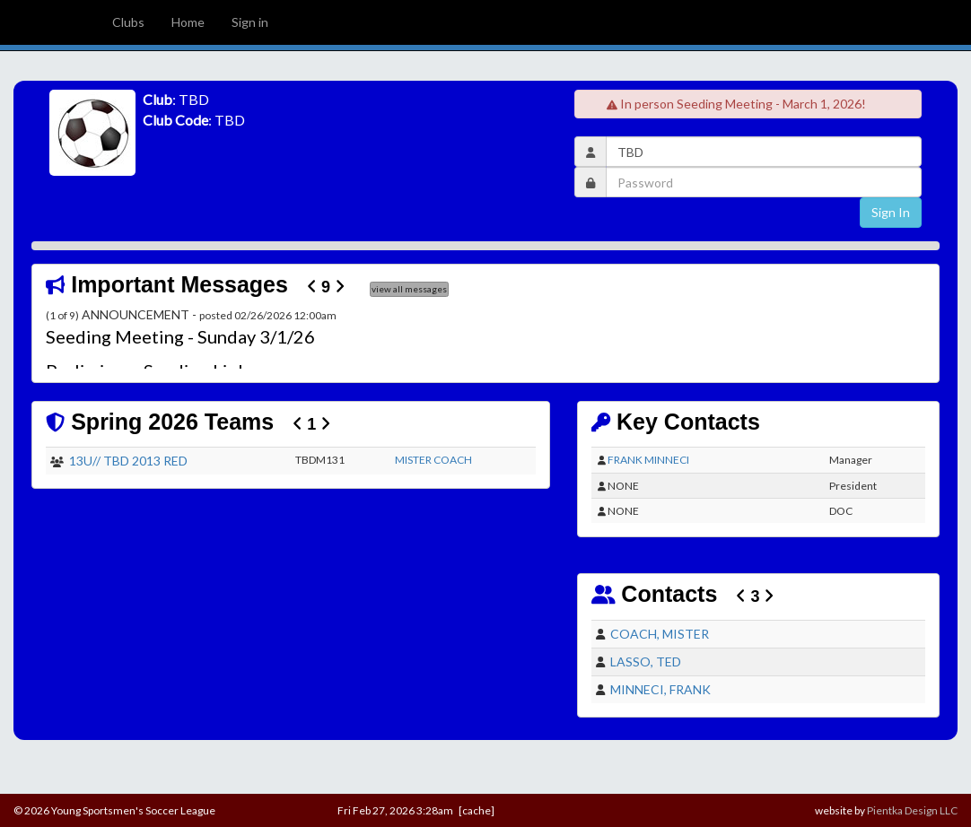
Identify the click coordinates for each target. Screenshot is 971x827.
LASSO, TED (645, 661)
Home (188, 22)
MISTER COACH (433, 459)
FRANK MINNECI (648, 459)
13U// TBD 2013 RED (128, 460)
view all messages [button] (409, 288)
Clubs (128, 22)
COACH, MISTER (659, 633)
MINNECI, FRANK (660, 689)
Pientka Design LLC (912, 810)
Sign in (250, 22)
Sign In (890, 212)
